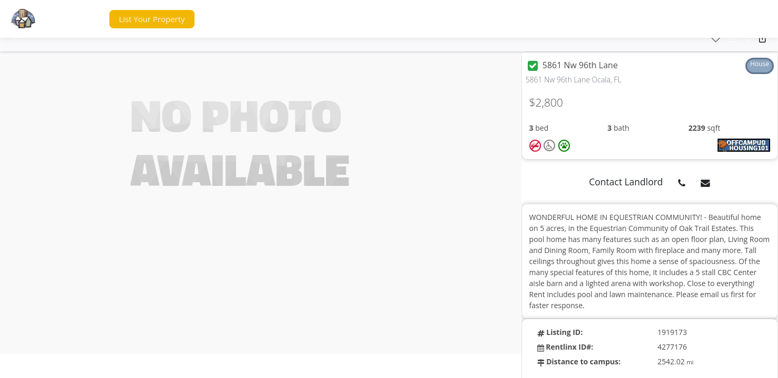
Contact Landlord (626, 181)
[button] (81, 19)
